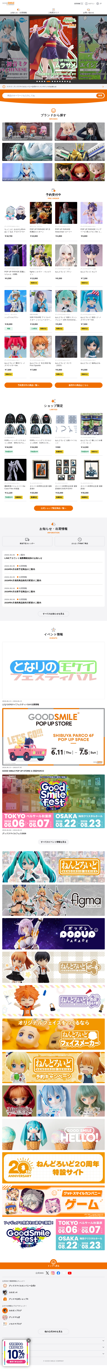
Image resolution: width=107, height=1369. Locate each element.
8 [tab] (57, 81)
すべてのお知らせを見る (53, 618)
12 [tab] (67, 81)
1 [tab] (37, 81)
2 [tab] (39, 81)
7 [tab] (54, 81)
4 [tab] (44, 81)
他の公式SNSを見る (53, 1335)
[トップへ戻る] (53, 1266)
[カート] (83, 3)
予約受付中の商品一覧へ (28, 388)
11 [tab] (64, 81)
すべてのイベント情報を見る (53, 846)
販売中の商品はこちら (78, 388)
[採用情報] (74, 3)
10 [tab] (62, 81)
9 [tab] (59, 81)
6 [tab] (52, 81)
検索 (100, 95)
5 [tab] (48, 81)
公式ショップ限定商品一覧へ (53, 512)
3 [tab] (42, 81)
